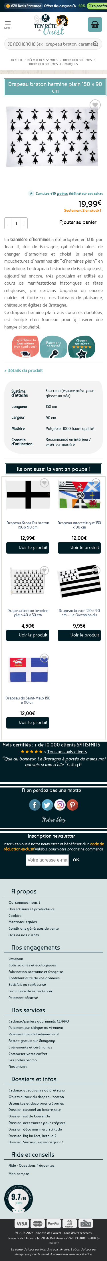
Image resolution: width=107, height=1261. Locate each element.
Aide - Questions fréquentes (31, 1165)
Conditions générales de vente (34, 928)
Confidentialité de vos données (34, 978)
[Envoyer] (96, 43)
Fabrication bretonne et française (36, 971)
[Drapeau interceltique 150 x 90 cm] (79, 494)
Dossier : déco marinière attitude (35, 1129)
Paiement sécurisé (23, 997)
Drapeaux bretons (77, 60)
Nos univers (18, 1066)
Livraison (16, 958)
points (62, 193)
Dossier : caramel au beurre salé (35, 1109)
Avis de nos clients (24, 935)
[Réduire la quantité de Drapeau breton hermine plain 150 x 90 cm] (8, 223)
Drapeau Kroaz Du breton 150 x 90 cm (28, 525)
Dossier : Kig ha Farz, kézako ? (32, 1135)
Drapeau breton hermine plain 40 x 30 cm (27, 612)
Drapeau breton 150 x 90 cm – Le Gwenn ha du (79, 612)
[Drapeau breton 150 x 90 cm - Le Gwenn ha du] (79, 582)
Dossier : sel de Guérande (29, 1116)
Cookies (15, 915)
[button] (8, 24)
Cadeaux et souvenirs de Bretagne (37, 1090)
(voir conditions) (25, 346)
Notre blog (53, 819)
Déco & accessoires (42, 60)
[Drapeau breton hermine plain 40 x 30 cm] (28, 582)
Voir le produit (33, 547)
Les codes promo (23, 1060)
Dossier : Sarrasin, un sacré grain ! (36, 1142)
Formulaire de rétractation (30, 991)
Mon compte (19, 1173)
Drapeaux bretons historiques (53, 64)
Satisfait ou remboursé (27, 984)
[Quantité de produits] (16, 223)
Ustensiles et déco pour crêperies (36, 1103)
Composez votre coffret (28, 1053)
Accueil (17, 60)
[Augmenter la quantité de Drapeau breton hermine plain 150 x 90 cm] (24, 223)
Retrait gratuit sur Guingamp (32, 1040)
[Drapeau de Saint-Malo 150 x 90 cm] (28, 669)
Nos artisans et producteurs (31, 909)
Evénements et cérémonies (30, 1047)
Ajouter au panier (77, 222)
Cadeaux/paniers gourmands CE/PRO (39, 1021)
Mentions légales (23, 921)
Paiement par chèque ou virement (36, 1027)
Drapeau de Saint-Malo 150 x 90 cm (27, 700)
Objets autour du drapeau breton (36, 1096)
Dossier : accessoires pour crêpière (37, 1122)
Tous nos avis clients (67, 751)
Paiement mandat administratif (34, 1034)
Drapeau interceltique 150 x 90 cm (79, 525)
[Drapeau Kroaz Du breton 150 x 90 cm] (28, 494)
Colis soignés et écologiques (32, 965)
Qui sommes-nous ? (25, 902)
